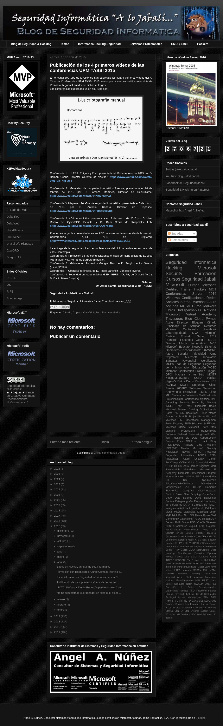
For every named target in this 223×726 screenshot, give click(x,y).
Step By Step (182, 611)
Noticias (210, 310)
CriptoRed (94, 312)
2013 (57, 621)
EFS (187, 556)
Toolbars (185, 614)
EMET (194, 556)
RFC (176, 601)
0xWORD (13, 250)
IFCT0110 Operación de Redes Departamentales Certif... (91, 587)
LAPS (177, 570)
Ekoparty (178, 423)
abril (60, 562)
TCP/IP (202, 455)
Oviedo (170, 343)
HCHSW (171, 384)
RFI (181, 601)
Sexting (176, 607)
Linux (213, 391)
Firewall (198, 501)
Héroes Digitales (199, 466)
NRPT (205, 580)
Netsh (189, 584)
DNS (213, 399)
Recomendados (111, 312)
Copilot (170, 494)
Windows (173, 298)
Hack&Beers (181, 466)
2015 (57, 526)
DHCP (169, 466)
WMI (199, 614)
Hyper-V (171, 381)
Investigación (196, 508)
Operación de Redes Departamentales (191, 587)
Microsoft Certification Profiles (185, 371)
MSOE (178, 511)
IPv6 (202, 563)
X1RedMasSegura (177, 377)
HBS (213, 381)
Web (213, 434)
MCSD (212, 367)
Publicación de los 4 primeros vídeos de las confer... (88, 582)
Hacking (174, 267)
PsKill (213, 597)
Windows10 (196, 350)
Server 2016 (204, 294)
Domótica (199, 553)
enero (61, 609)
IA (189, 504)
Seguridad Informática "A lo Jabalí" (21, 387)
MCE (213, 343)
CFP (209, 536)
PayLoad (179, 594)
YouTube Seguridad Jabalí (182, 176)
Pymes (211, 319)
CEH (204, 536)
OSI (9, 284)
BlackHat (211, 533)
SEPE (207, 601)
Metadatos (190, 469)
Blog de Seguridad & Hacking (31, 44)
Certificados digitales (197, 399)
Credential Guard (206, 462)
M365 (169, 511)
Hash (196, 560)
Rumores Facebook (179, 339)
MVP (180, 406)
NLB (197, 580)
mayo (61, 556)
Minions (170, 580)
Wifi (168, 437)
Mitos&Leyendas (184, 580)
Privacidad (199, 353)
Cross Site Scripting (188, 494)
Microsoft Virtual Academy (191, 314)
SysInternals (209, 480)
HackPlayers (15, 230)
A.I (187, 487)
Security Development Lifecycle (192, 604)
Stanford (212, 607)
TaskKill (176, 614)
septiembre (64, 546)
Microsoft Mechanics (205, 577)
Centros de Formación (185, 395)
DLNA (192, 550)
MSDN (213, 570)
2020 (57, 500)
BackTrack (192, 413)
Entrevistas (190, 391)
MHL (205, 570)
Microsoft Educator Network (184, 346)
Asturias (172, 306)
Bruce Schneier (185, 536)
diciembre (63, 530)
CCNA (198, 377)
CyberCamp (209, 494)
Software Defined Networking (184, 434)
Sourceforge (14, 298)
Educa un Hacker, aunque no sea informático (83, 566)
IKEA (196, 563)
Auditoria (178, 437)
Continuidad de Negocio (189, 546)
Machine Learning (189, 573)
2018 (57, 510)
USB (193, 522)
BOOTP (170, 533)
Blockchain (171, 536)
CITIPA (178, 543)
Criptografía (80, 312)
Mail (189, 406)
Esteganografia (184, 501)
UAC (193, 614)
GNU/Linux (192, 441)
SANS (195, 601)
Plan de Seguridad (189, 364)
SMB (213, 601)
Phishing (189, 594)
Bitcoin (189, 533)
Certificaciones (193, 298)
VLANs (201, 522)
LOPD (203, 391)
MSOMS (170, 573)
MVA (195, 332)
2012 (57, 626)
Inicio (105, 442)
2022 (57, 489)
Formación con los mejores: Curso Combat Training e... (89, 571)
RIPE (10, 291)
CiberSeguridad (176, 332)
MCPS (170, 364)
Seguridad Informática (191, 262)
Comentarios (178, 240)
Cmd (213, 353)
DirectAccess (184, 553)
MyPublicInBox (174, 515)
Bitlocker (200, 533)
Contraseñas (209, 546)
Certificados (208, 360)
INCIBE (11, 278)
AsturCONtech (173, 529)
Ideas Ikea (210, 563)
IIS (205, 504)
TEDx (213, 455)
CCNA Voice (187, 462)
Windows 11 (209, 614)
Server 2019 (173, 522)
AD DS (179, 413)
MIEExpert (210, 423)
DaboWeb (13, 223)
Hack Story (209, 441)
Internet (185, 302)
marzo (61, 599)
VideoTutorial (208, 483)
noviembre (64, 535)
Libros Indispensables (183, 310)
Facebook (210, 329)
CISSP (197, 487)
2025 (57, 473)
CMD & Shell (179, 44)
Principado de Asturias (183, 326)
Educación (199, 367)
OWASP (198, 584)
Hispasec (197, 423)
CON (194, 543)
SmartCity (201, 607)
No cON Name (193, 515)
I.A (184, 504)
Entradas (175, 233)
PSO (192, 590)
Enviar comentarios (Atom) (110, 452)
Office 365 (210, 584)
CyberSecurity (208, 437)
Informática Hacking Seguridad (99, 44)
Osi (168, 480)
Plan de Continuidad (205, 594)
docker (169, 617)
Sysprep (195, 611)
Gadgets (203, 556)
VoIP (206, 434)
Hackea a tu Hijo (189, 374)
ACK (201, 526)
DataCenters (202, 550)
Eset (181, 416)
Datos (181, 381)
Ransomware (208, 430)
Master (185, 448)
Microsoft (175, 284)
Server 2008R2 (176, 388)
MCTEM (197, 570)
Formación (205, 273)
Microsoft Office (176, 427)
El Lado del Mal (17, 209)
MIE (168, 395)
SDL (201, 601)
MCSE (212, 339)
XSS (168, 526)
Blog (188, 319)
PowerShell (189, 360)
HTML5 (189, 560)
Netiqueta (179, 584)
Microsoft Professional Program (197, 473)
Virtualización (173, 487)
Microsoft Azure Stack (178, 577)
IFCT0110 (197, 504)
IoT (196, 566)
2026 (57, 468)
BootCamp (172, 462)
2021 (57, 494)
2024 (57, 479)
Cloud (199, 319)
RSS (186, 480)
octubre (62, 541)
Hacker (211, 377)
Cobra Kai (171, 546)
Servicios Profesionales (146, 44)
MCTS (184, 384)
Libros (183, 343)
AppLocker (172, 458)
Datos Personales (197, 381)
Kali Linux (210, 508)
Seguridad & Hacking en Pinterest (187, 189)
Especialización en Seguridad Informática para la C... (88, 577)
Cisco (184, 350)
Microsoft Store (198, 427)
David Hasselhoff (205, 497)
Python (169, 601)
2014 (57, 616)
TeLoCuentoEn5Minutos (179, 483)
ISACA (212, 504)
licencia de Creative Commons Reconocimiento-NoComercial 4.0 (21, 397)
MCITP (211, 374)
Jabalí (201, 566)
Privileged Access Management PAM (187, 597)
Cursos (173, 279)
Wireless (211, 522)
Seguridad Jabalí (199, 279)
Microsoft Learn (206, 511)
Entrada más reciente (65, 442)
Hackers (203, 44)
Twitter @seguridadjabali (181, 169)
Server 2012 (206, 336)
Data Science (183, 497)
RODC (197, 518)
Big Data (191, 437)
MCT (212, 289)
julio (60, 551)
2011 (57, 632)
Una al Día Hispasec (20, 243)
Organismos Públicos (177, 590)
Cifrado (67, 312)
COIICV (187, 543)
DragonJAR (14, 257)
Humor (193, 285)
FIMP (188, 423)
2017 (57, 515)
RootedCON (209, 518)
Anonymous (173, 391)
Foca (180, 441)
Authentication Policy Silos (200, 529)
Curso (196, 306)
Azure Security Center (199, 458)
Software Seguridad (202, 388)
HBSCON (180, 560)
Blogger (211, 371)
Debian (170, 501)
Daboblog (171, 402)
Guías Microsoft (207, 416)
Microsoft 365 (174, 420)
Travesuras (174, 319)
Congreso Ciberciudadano (199, 490)
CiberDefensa (208, 413)
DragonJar (172, 416)
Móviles (189, 476)
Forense (184, 402)
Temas (64, 44)
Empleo (170, 441)
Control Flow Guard (176, 550)
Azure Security (177, 353)
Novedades (209, 476)
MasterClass (210, 573)
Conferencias (176, 294)
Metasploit (189, 511)
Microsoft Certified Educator (191, 334)
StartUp (169, 611)
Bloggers (197, 322)
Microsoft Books (205, 406)
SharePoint (188, 607)
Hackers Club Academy (200, 444)
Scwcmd (170, 604)
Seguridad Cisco (204, 384)
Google (200, 339)
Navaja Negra (191, 451)
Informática (198, 343)
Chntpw (206, 543)
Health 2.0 (205, 560)
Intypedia (188, 566)
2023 (57, 484)
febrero (62, 604)
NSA (199, 476)
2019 (57, 505)
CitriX (213, 543)
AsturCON (211, 526)
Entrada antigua (141, 442)
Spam (185, 522)
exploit (193, 526)
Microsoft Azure (204, 302)
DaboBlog (13, 216)
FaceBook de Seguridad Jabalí (185, 183)
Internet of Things (175, 566)
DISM (169, 497)
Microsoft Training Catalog (182, 409)
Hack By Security (204, 402)
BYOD (180, 533)
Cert (199, 543)
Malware (209, 306)
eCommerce (180, 526)
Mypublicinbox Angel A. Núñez (185, 210)
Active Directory (177, 322)
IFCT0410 (187, 563)
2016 (57, 520)
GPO (169, 374)
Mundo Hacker (175, 476)
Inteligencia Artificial (177, 508)
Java (207, 566)
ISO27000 (171, 448)
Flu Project (13, 237)
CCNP (197, 536)
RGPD (187, 601)
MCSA (185, 306)
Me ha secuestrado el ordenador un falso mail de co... (89, 592)
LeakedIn (186, 570)
